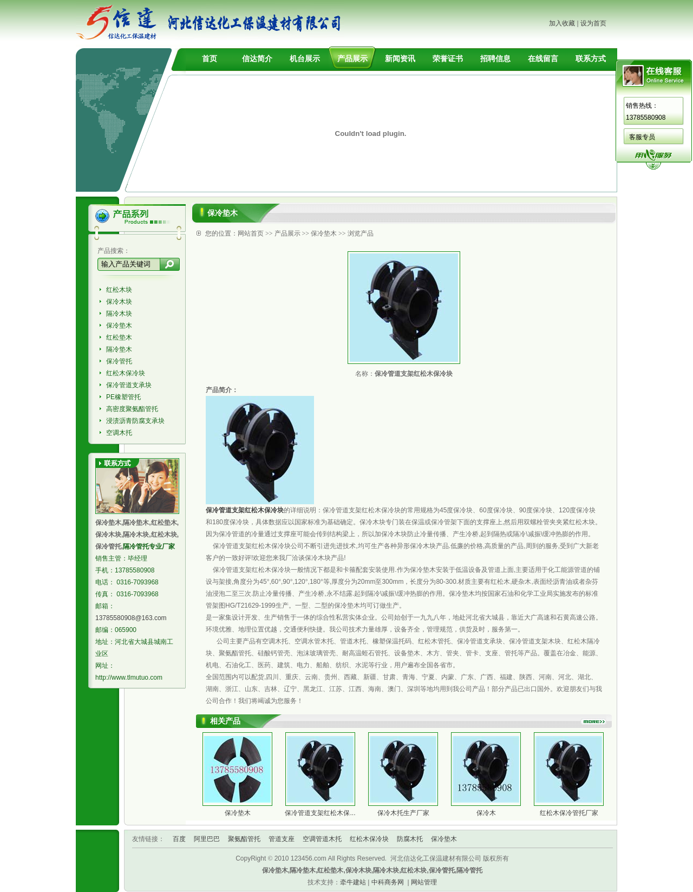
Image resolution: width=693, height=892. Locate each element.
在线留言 (543, 58)
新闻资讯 (400, 58)
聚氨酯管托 (244, 839)
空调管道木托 (322, 839)
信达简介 (257, 58)
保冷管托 (119, 361)
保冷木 (486, 813)
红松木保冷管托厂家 (569, 813)
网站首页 (251, 233)
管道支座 (282, 839)
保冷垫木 (119, 325)
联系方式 (591, 58)
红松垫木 (119, 337)
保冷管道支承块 (129, 385)
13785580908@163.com (131, 618)
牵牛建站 (353, 882)
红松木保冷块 (125, 373)
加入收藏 (562, 23)
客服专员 (642, 137)
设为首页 (593, 23)
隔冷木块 (119, 313)
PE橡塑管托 (123, 397)
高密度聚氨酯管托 (132, 409)
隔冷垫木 (119, 349)
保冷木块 (119, 301)
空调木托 (119, 433)
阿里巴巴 (207, 839)
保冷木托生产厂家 (403, 813)
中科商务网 (387, 882)
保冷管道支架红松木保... (320, 813)
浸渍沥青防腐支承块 (135, 421)
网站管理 (424, 882)
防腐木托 (410, 839)
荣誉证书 (448, 58)
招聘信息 (495, 58)
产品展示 (352, 58)
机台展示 (305, 58)
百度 (179, 839)
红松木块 (119, 290)
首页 (209, 58)
